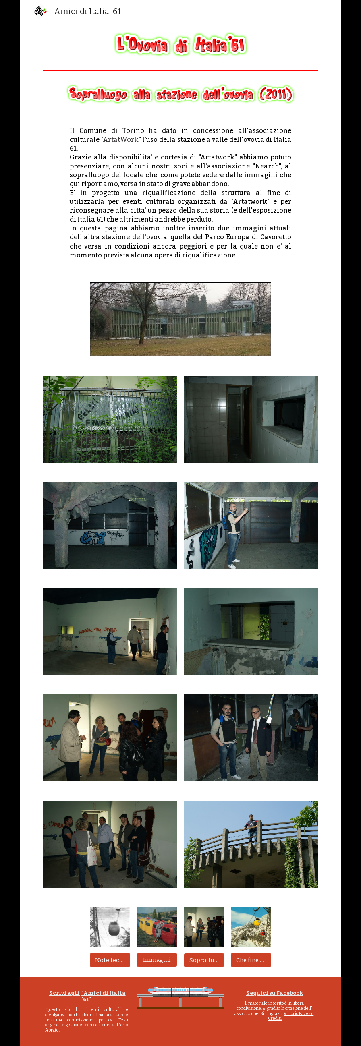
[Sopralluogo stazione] (204, 960)
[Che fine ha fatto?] (250, 960)
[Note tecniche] (109, 960)
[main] (180, 193)
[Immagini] (156, 959)
